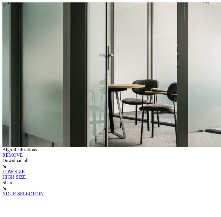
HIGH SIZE (14, 177)
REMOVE (12, 155)
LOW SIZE (13, 171)
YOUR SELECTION (22, 193)
